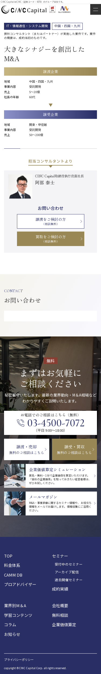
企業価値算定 (64, 624)
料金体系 (12, 565)
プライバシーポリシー (19, 659)
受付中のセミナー (69, 564)
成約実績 (60, 589)
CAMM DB (13, 575)
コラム (10, 624)
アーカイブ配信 (67, 572)
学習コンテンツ (18, 615)
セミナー (60, 556)
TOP (8, 556)
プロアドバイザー (20, 584)
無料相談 (60, 615)
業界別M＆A (15, 605)
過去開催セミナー (69, 579)
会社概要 (60, 605)
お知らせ (12, 634)
